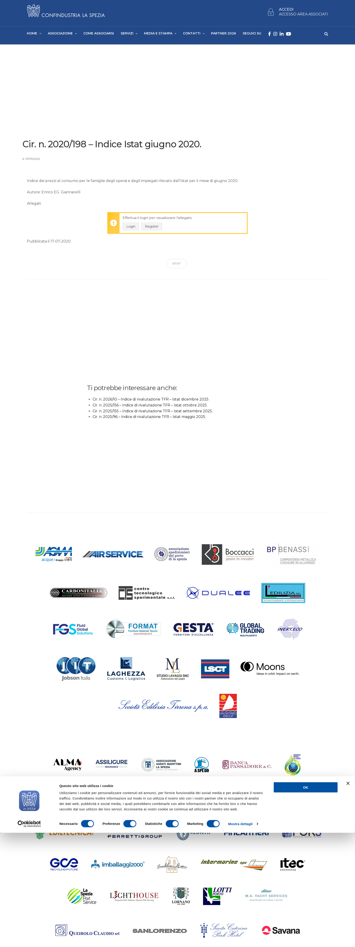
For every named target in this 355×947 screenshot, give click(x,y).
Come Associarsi (98, 34)
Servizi (127, 34)
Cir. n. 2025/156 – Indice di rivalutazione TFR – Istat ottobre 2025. (150, 407)
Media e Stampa (158, 34)
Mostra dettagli (240, 938)
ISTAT (177, 265)
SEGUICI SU (252, 34)
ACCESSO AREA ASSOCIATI (303, 15)
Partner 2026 (223, 34)
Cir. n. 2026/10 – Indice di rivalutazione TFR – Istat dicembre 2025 (151, 401)
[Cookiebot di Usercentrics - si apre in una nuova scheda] (29, 938)
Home (32, 34)
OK (305, 901)
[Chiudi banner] (348, 897)
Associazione (60, 34)
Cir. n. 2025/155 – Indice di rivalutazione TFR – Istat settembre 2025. (153, 413)
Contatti (191, 34)
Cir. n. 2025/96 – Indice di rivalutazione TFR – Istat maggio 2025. (149, 419)
